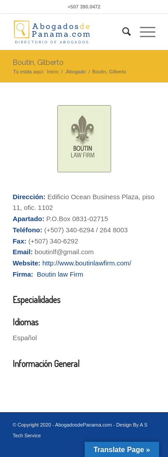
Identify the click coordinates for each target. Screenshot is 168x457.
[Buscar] (122, 32)
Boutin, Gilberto (38, 62)
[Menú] (143, 32)
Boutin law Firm (60, 274)
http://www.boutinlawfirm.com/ (87, 263)
